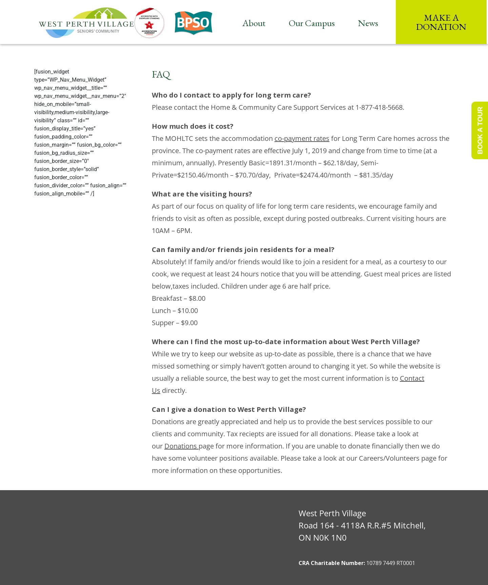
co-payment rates (301, 138)
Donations (181, 446)
